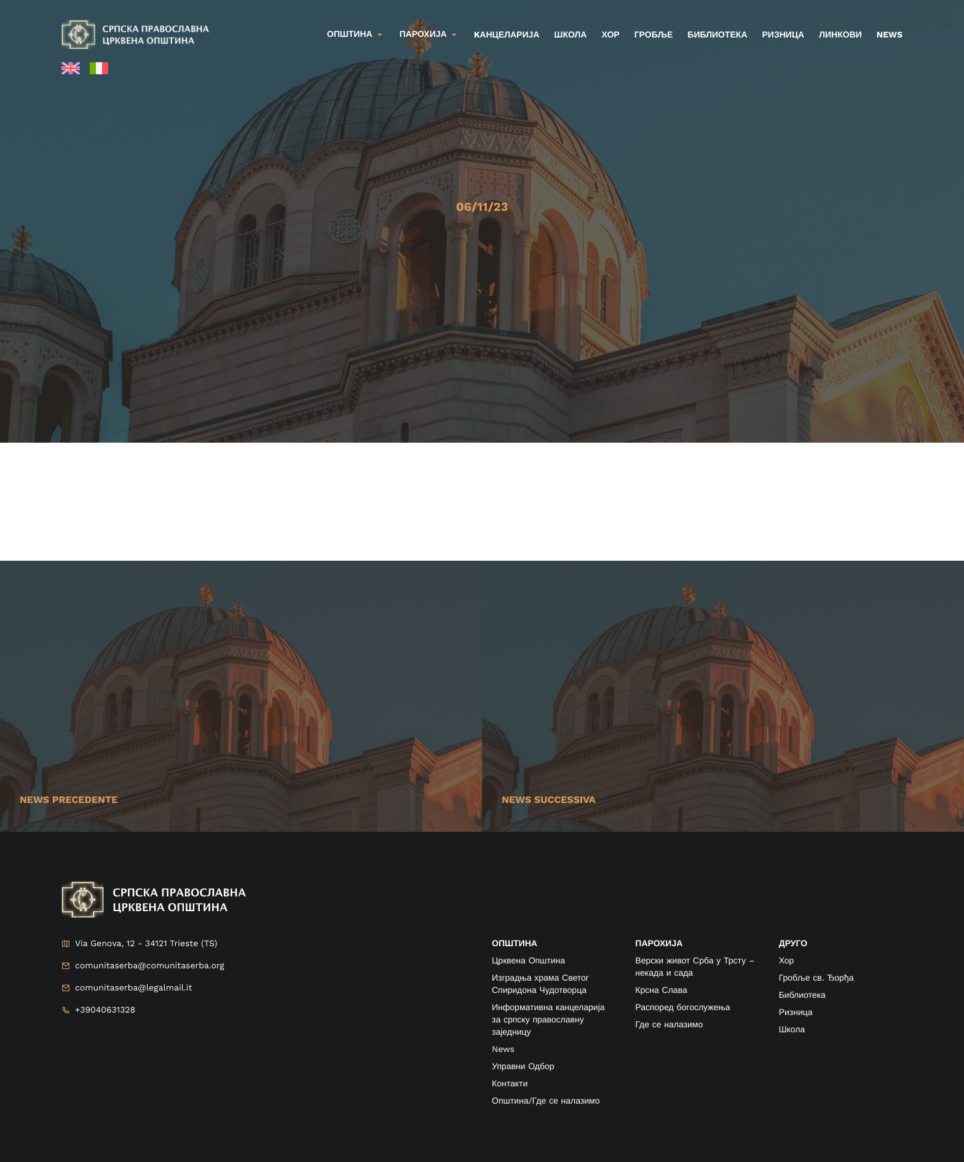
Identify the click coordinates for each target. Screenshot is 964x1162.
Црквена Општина (528, 961)
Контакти (509, 1084)
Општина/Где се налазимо (545, 1101)
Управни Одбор (523, 1067)
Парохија (423, 34)
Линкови (840, 35)
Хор (610, 35)
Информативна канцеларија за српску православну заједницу (548, 1020)
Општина (350, 34)
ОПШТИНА (514, 944)
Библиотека (717, 35)
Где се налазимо (669, 1025)
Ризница (783, 35)
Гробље (653, 35)
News (890, 35)
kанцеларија (507, 35)
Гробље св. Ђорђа (816, 978)
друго (793, 944)
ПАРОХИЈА (658, 944)
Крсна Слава (661, 990)
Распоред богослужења (682, 1008)
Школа (570, 35)
